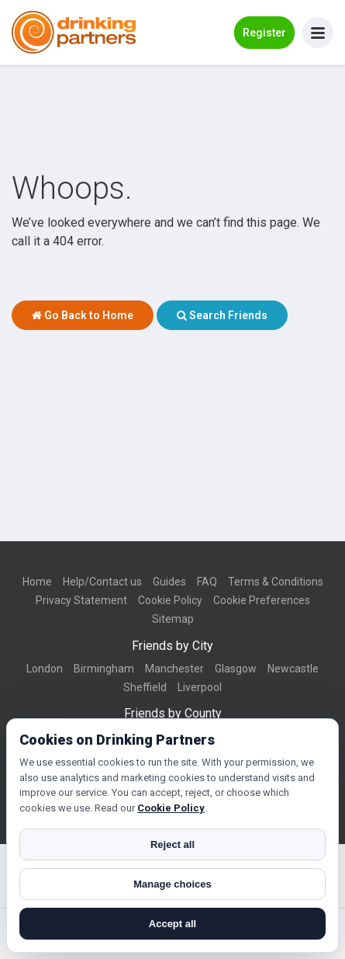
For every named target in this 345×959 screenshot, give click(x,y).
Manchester (174, 668)
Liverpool (200, 687)
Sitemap (173, 619)
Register (264, 32)
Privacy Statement (81, 600)
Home (37, 581)
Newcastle (293, 668)
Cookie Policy (170, 600)
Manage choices (172, 884)
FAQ (207, 581)
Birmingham (104, 668)
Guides (169, 581)
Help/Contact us (102, 581)
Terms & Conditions (275, 581)
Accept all (172, 923)
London (44, 668)
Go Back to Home (82, 315)
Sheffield (145, 687)
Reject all (172, 844)
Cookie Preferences (261, 600)
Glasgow (236, 668)
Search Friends (222, 315)
